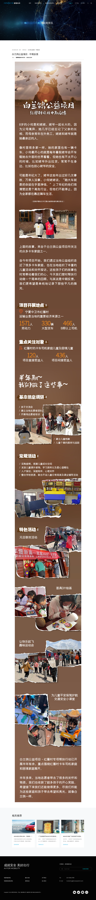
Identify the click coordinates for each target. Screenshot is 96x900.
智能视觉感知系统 (49, 3)
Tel (60, 877)
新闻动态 (71, 3)
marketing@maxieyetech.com (74, 881)
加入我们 (83, 3)
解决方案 (60, 3)
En (88, 3)
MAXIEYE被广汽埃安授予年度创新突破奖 (72, 836)
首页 (30, 3)
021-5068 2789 (70, 877)
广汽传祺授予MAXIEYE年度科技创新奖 (48, 836)
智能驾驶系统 (38, 3)
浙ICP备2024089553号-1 (36, 892)
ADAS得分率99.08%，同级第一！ (23, 836)
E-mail (61, 881)
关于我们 (77, 3)
